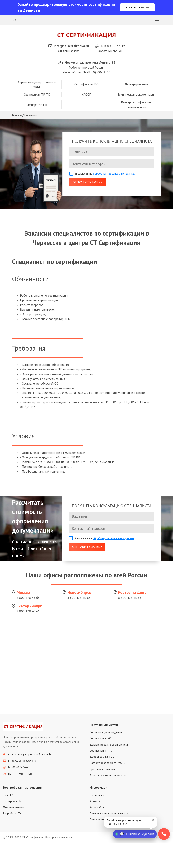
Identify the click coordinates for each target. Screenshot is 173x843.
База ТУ (8, 795)
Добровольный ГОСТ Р (104, 757)
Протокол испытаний (102, 769)
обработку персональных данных (114, 174)
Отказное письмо (13, 807)
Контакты (95, 801)
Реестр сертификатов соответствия (136, 105)
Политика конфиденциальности (109, 813)
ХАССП (86, 95)
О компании (97, 795)
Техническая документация (136, 95)
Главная (17, 115)
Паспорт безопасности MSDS (107, 763)
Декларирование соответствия (109, 745)
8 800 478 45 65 (28, 598)
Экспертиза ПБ (36, 105)
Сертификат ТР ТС (37, 95)
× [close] (153, 820)
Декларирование (136, 85)
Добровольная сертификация (108, 775)
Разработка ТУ (12, 813)
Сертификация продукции (106, 732)
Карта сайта (97, 807)
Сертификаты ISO (86, 85)
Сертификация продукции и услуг (37, 84)
